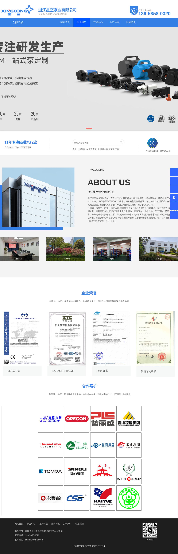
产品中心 (31, 523)
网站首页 (19, 523)
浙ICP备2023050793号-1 (95, 546)
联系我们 (79, 523)
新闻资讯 (55, 523)
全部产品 (17, 22)
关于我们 (67, 523)
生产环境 (43, 523)
